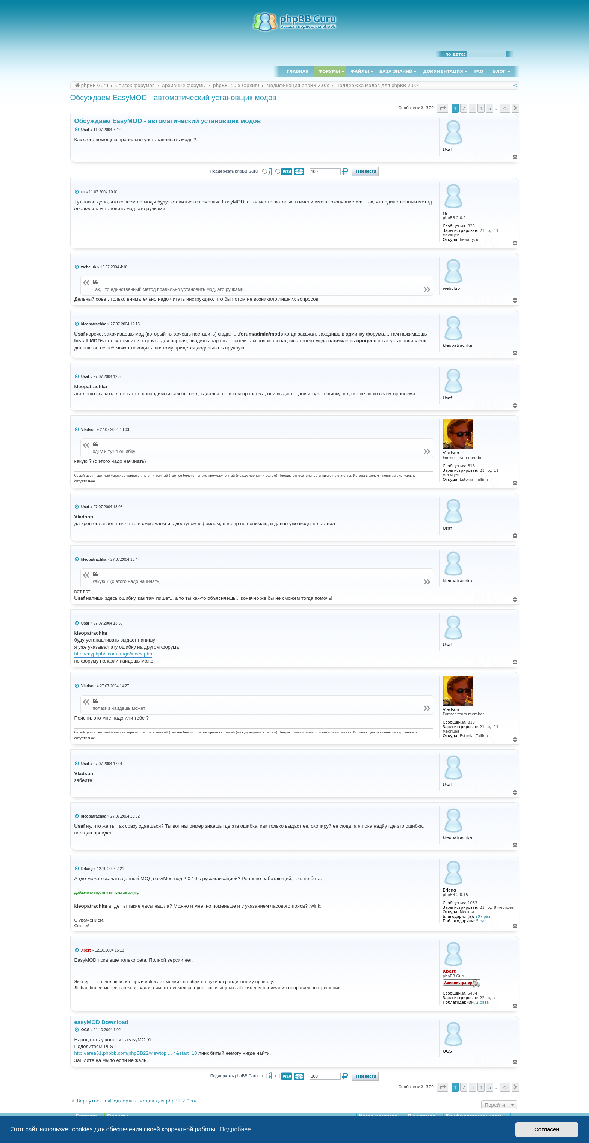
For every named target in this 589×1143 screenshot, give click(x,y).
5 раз (481, 921)
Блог (499, 71)
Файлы (360, 71)
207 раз (482, 916)
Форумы (329, 71)
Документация (443, 71)
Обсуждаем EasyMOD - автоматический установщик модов (173, 97)
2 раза (482, 1002)
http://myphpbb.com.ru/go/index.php (113, 654)
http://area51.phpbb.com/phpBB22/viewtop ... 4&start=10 (135, 1053)
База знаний (396, 71)
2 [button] (463, 108)
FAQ (478, 71)
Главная (297, 71)
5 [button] (489, 108)
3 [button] (472, 108)
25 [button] (505, 108)
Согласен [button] (546, 1129)
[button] (442, 108)
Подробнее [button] (235, 1129)
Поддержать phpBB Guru (234, 171)
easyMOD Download (101, 1022)
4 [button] (481, 108)
